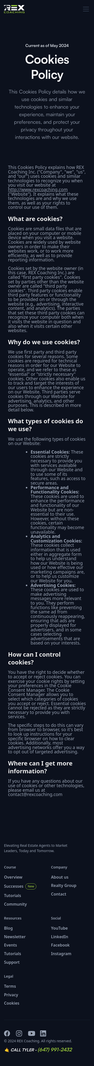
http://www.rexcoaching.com (38, 189)
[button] (85, 9)
